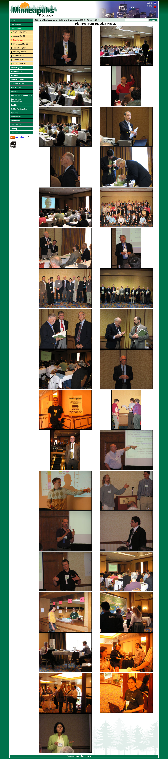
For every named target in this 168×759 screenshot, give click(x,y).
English (151, 3)
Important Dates (17, 79)
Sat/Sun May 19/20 (20, 32)
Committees (15, 113)
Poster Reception (19, 48)
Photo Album (16, 28)
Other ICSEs (16, 125)
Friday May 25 (18, 60)
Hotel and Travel (17, 83)
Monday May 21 (19, 36)
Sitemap (14, 129)
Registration (16, 87)
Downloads (15, 121)
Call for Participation (19, 109)
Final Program (16, 68)
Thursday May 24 (19, 52)
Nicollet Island (18, 56)
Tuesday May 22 (19, 40)
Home (13, 20)
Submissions (16, 117)
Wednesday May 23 (20, 44)
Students (14, 91)
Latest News (16, 24)
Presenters (15, 75)
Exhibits (14, 105)
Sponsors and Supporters (21, 95)
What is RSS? (22, 137)
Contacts (14, 133)
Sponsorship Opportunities (16, 100)
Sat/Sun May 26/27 (20, 64)
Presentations (16, 71)
